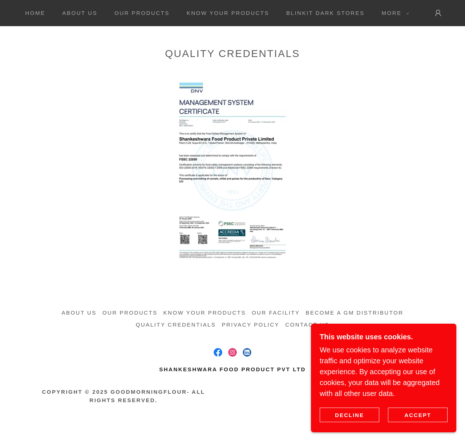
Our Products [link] (142, 13)
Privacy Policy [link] (250, 324)
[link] (218, 352)
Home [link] (35, 13)
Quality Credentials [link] (176, 324)
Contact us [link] (307, 324)
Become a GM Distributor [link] (355, 312)
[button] (393, 13)
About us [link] (79, 13)
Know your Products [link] (228, 13)
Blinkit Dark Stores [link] (325, 13)
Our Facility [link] (276, 312)
